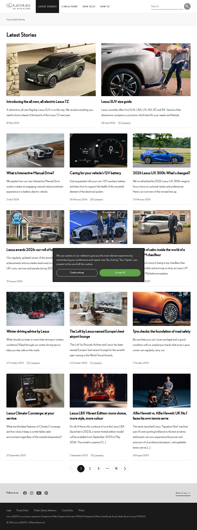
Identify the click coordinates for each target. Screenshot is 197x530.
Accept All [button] (120, 272)
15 (116, 469)
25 (33, 363)
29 (96, 199)
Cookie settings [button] (77, 272)
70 (97, 455)
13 (124, 122)
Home (9, 19)
